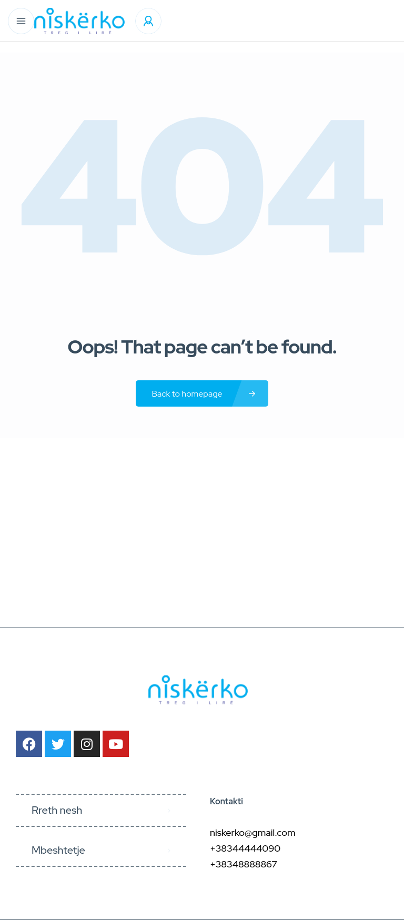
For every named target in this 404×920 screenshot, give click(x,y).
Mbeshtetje (58, 850)
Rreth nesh (57, 810)
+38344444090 (245, 848)
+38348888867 (243, 864)
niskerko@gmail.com (253, 832)
